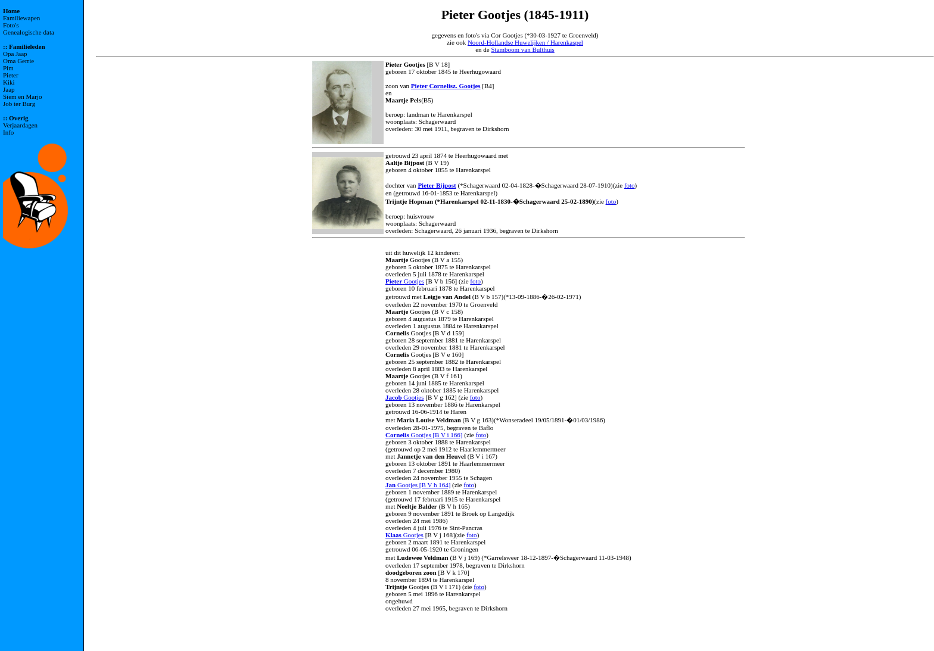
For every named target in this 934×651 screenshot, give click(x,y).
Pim (8, 67)
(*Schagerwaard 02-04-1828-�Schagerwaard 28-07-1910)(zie (540, 185)
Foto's (10, 25)
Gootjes (404, 281)
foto (629, 185)
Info (8, 132)
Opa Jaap (15, 53)
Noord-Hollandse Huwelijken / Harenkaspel (525, 42)
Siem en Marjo (22, 96)
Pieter (10, 75)
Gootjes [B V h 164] (417, 484)
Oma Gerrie (18, 60)
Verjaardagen (20, 125)
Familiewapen (21, 17)
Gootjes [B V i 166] (423, 434)
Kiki (9, 82)
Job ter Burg (19, 103)
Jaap (9, 89)
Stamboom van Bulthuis (522, 49)
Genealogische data (28, 32)
